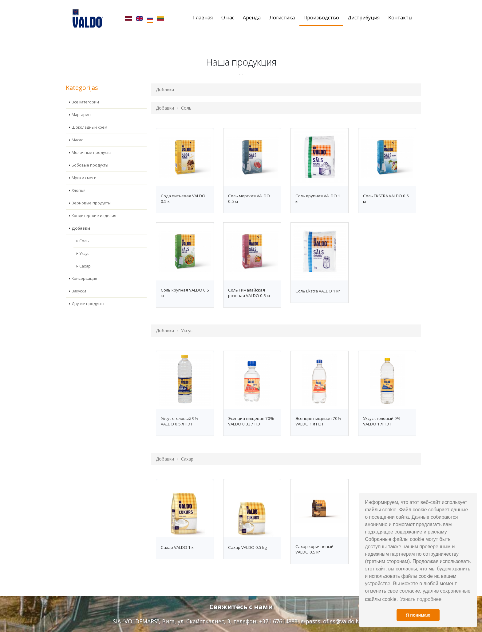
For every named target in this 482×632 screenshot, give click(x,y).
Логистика (282, 17)
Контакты (400, 17)
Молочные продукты (91, 143)
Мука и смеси (84, 168)
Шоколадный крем (89, 117)
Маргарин (81, 105)
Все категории (85, 92)
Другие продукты (88, 294)
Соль (84, 231)
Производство (321, 17)
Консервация (84, 269)
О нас (227, 17)
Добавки (81, 218)
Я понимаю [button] (418, 615)
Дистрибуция (364, 17)
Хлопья (78, 180)
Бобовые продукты (90, 155)
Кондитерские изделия (94, 206)
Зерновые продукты (91, 193)
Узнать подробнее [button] (420, 599)
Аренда (252, 17)
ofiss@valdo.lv (341, 621)
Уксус (84, 244)
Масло (78, 130)
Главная (203, 17)
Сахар (85, 256)
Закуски (79, 281)
